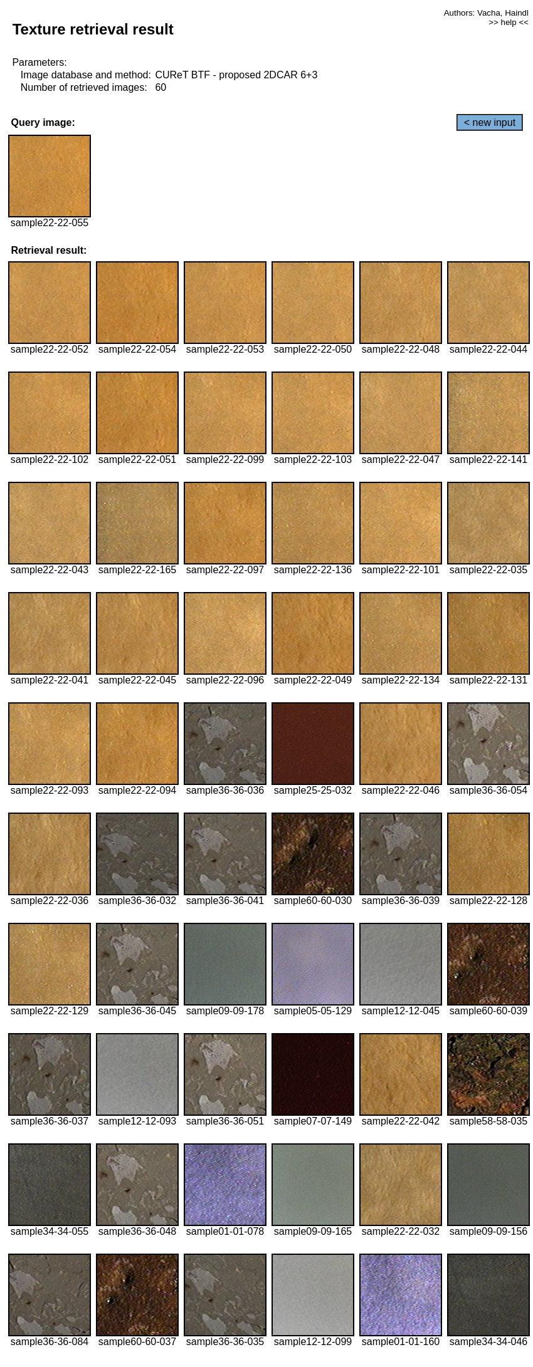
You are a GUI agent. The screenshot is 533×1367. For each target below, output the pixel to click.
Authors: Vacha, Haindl (486, 13)
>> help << (508, 22)
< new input (489, 122)
